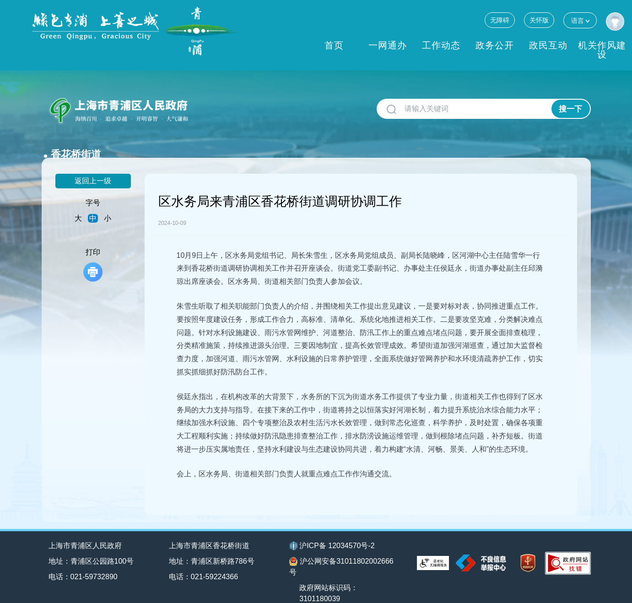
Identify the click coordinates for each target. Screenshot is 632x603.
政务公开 (494, 45)
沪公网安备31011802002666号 (341, 551)
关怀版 (539, 20)
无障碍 (499, 20)
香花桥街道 (222, 105)
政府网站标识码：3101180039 (329, 578)
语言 (580, 20)
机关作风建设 (602, 49)
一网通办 (387, 45)
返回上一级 (93, 166)
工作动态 (441, 45)
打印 (93, 250)
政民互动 (548, 45)
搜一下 (570, 109)
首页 (334, 45)
